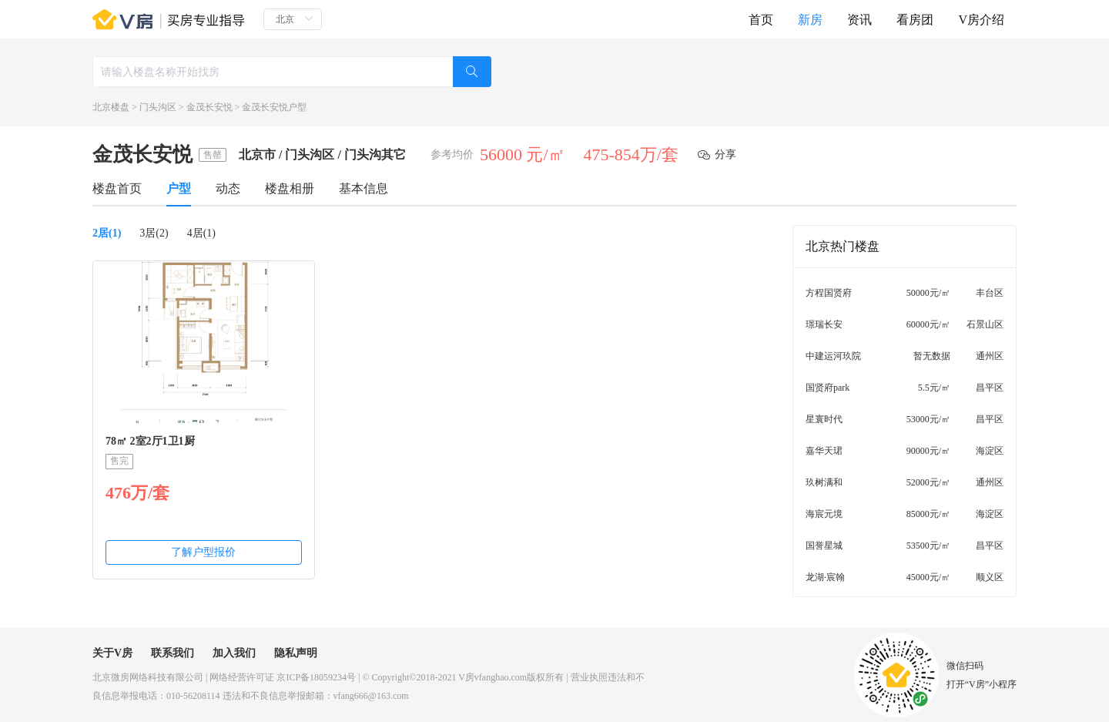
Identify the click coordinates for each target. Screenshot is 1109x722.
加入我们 (234, 653)
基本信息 (363, 188)
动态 (228, 188)
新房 (810, 19)
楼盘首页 (117, 188)
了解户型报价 (203, 552)
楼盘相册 (289, 188)
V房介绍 (981, 19)
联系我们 (172, 653)
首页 (761, 19)
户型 (178, 188)
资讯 (859, 19)
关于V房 (112, 653)
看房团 (914, 19)
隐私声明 (295, 653)
